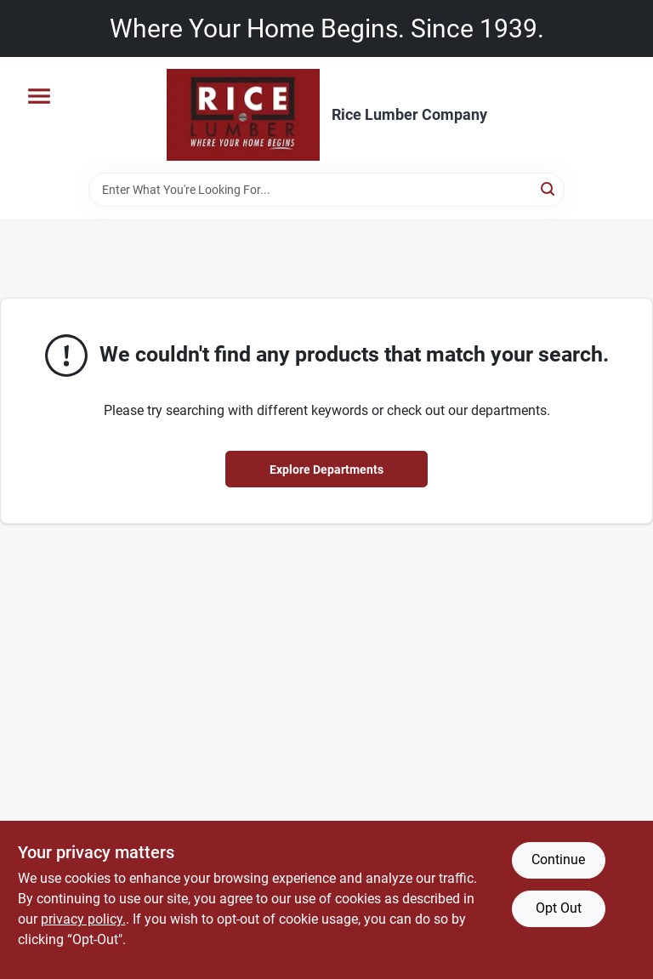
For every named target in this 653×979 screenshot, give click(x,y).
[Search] (549, 188)
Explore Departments (326, 469)
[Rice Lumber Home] (243, 115)
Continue (558, 859)
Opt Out (559, 908)
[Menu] (39, 96)
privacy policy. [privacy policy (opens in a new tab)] (83, 919)
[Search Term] (326, 190)
